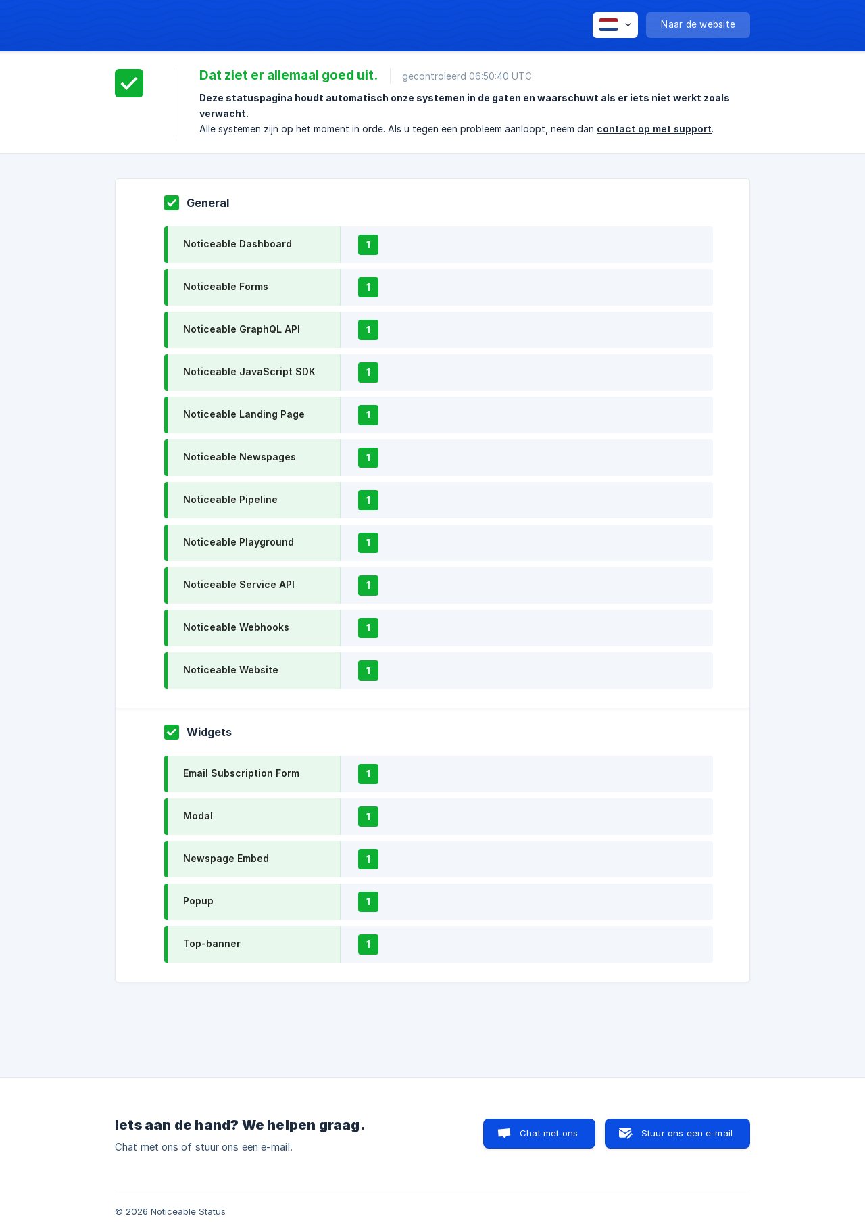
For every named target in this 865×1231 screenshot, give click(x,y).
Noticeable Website (230, 669)
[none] (615, 25)
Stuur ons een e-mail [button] (687, 1133)
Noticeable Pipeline (230, 499)
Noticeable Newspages (239, 456)
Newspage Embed (226, 858)
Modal (198, 815)
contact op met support (654, 129)
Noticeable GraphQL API (241, 329)
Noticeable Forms (225, 286)
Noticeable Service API (239, 584)
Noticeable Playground (238, 542)
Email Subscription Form (241, 773)
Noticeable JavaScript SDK (249, 371)
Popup (198, 901)
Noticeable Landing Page (244, 414)
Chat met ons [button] (549, 1133)
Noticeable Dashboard (237, 243)
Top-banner (212, 943)
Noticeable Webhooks (236, 627)
